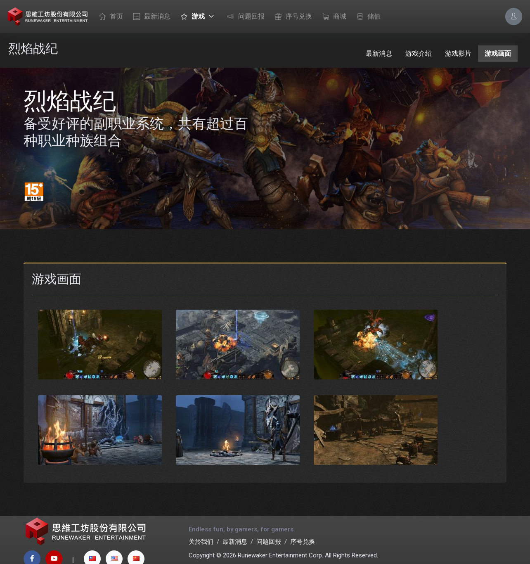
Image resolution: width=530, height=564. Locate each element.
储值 (367, 17)
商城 (332, 17)
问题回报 (244, 17)
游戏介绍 (418, 53)
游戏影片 (458, 53)
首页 (109, 17)
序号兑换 (291, 17)
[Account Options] (513, 16)
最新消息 (149, 17)
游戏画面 (498, 53)
